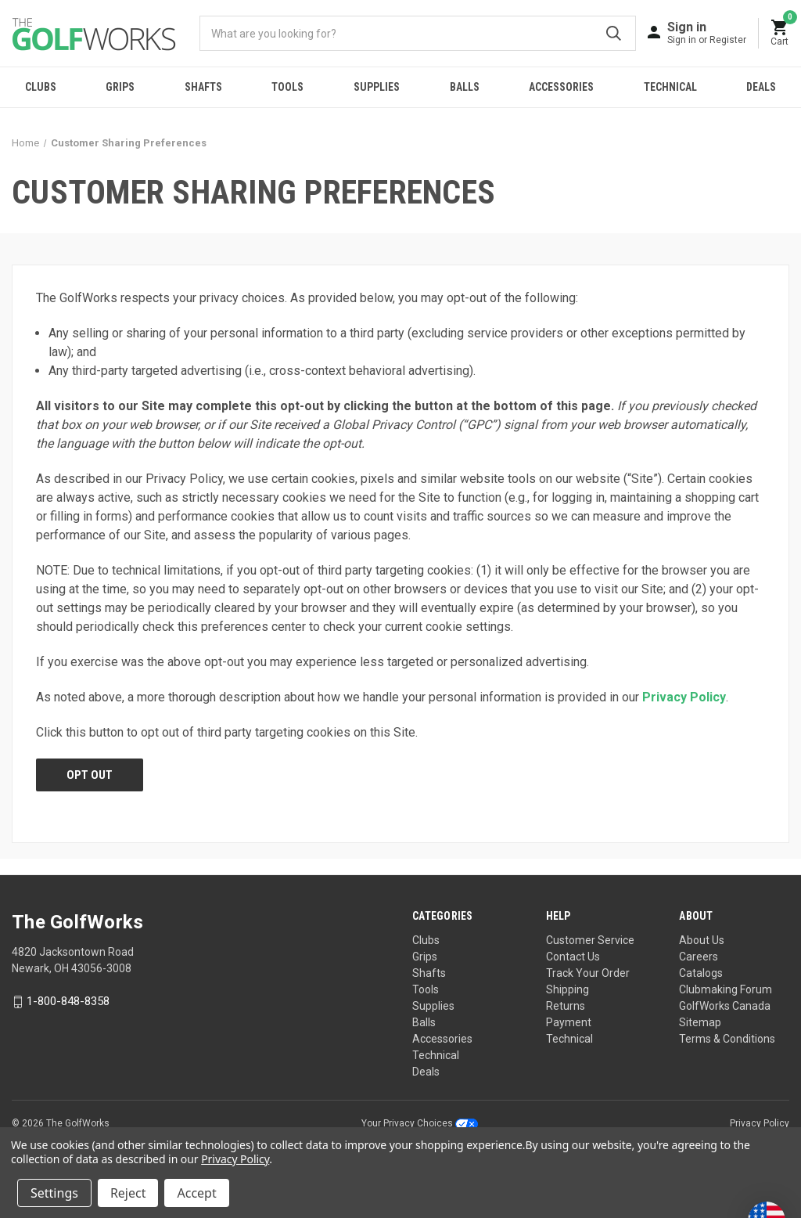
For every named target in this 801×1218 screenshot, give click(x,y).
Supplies (377, 87)
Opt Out (89, 775)
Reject (128, 1193)
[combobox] (417, 33)
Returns (565, 1006)
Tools (287, 87)
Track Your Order (588, 973)
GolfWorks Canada (724, 1006)
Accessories (561, 87)
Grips (120, 87)
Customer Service (590, 940)
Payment (568, 1022)
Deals (426, 1071)
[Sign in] (706, 32)
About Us (701, 940)
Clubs (40, 87)
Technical (670, 87)
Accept (196, 1193)
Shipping (567, 989)
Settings (54, 1193)
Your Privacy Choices (419, 1123)
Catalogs (701, 973)
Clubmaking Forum (725, 989)
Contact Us (573, 956)
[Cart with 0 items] (779, 33)
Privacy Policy (684, 697)
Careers (698, 956)
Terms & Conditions (727, 1038)
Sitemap (700, 1022)
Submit (613, 33)
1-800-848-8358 (68, 1002)
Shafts (203, 87)
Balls (465, 87)
